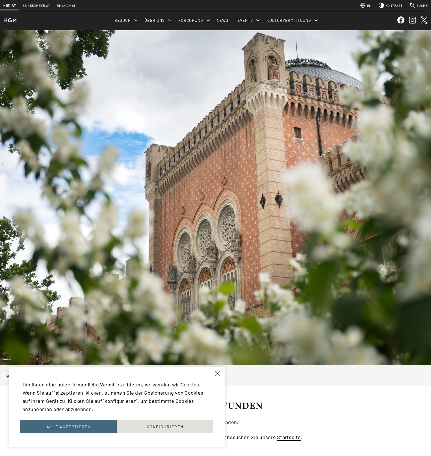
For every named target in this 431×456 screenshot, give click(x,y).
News (222, 20)
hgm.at (9, 5)
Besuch (122, 20)
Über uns (154, 20)
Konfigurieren (165, 426)
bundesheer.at (36, 5)
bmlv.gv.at (66, 5)
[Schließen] (217, 373)
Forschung (190, 20)
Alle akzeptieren (69, 426)
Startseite (289, 437)
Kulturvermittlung (289, 20)
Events (245, 20)
